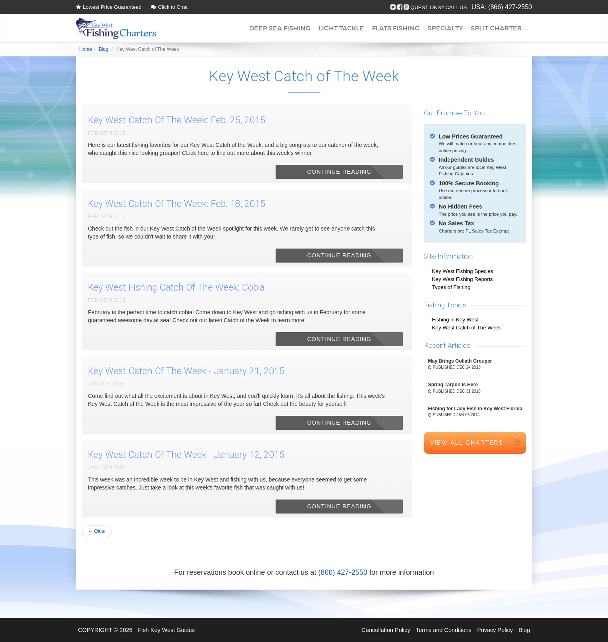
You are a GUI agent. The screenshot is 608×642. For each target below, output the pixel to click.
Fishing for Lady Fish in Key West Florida (475, 408)
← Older (97, 531)
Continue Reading (339, 172)
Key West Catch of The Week (466, 328)
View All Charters (466, 442)
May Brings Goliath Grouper (460, 361)
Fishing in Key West (455, 320)
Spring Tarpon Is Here (453, 384)
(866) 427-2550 (510, 7)
